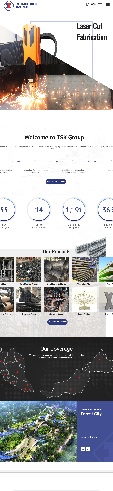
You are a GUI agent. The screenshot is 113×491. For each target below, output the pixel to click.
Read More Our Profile (56, 181)
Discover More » (89, 437)
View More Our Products (57, 322)
